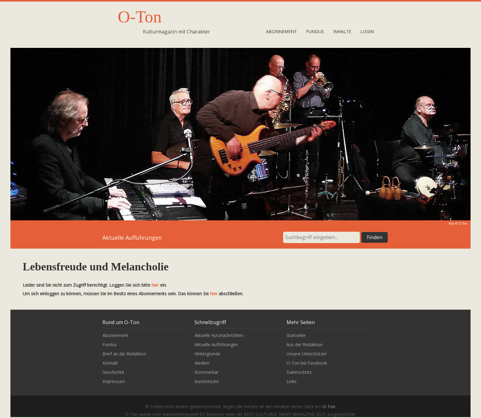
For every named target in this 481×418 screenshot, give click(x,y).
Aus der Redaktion (305, 344)
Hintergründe (207, 354)
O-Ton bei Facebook (307, 363)
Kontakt (110, 363)
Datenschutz (299, 372)
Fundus (315, 31)
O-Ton (140, 16)
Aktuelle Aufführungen (216, 344)
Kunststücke (206, 381)
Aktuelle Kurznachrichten (218, 335)
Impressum (113, 381)
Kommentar (206, 372)
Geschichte (113, 372)
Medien (201, 363)
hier (155, 285)
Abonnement (281, 31)
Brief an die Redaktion (124, 354)
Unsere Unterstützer (307, 354)
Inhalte (342, 31)
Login (367, 31)
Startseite (296, 335)
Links (292, 381)
